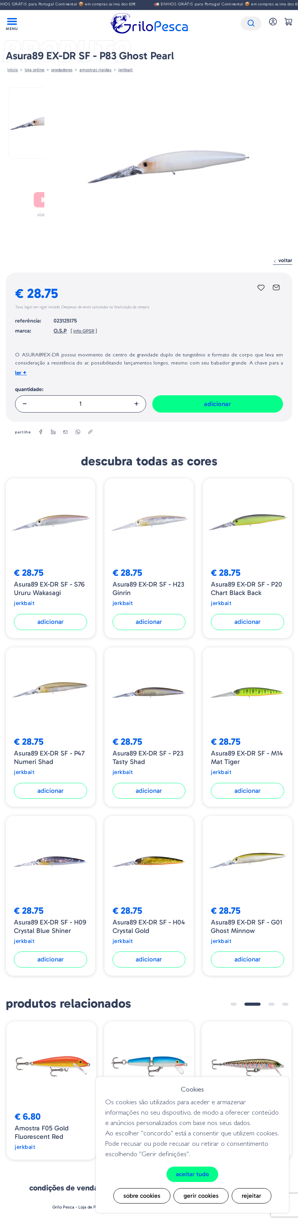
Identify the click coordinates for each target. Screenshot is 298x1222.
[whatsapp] (78, 432)
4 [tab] (285, 1004)
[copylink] (90, 432)
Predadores (61, 69)
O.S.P (60, 331)
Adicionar (217, 404)
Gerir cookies (201, 1195)
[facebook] (41, 432)
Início (12, 69)
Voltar (282, 260)
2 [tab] (252, 1004)
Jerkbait (125, 69)
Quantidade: (29, 389)
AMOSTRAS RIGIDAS (95, 69)
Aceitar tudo (192, 1174)
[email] (65, 432)
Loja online (34, 69)
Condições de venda (63, 1187)
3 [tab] (271, 1004)
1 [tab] (234, 1004)
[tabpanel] (51, 1090)
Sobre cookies (141, 1195)
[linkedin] (53, 432)
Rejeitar (251, 1195)
